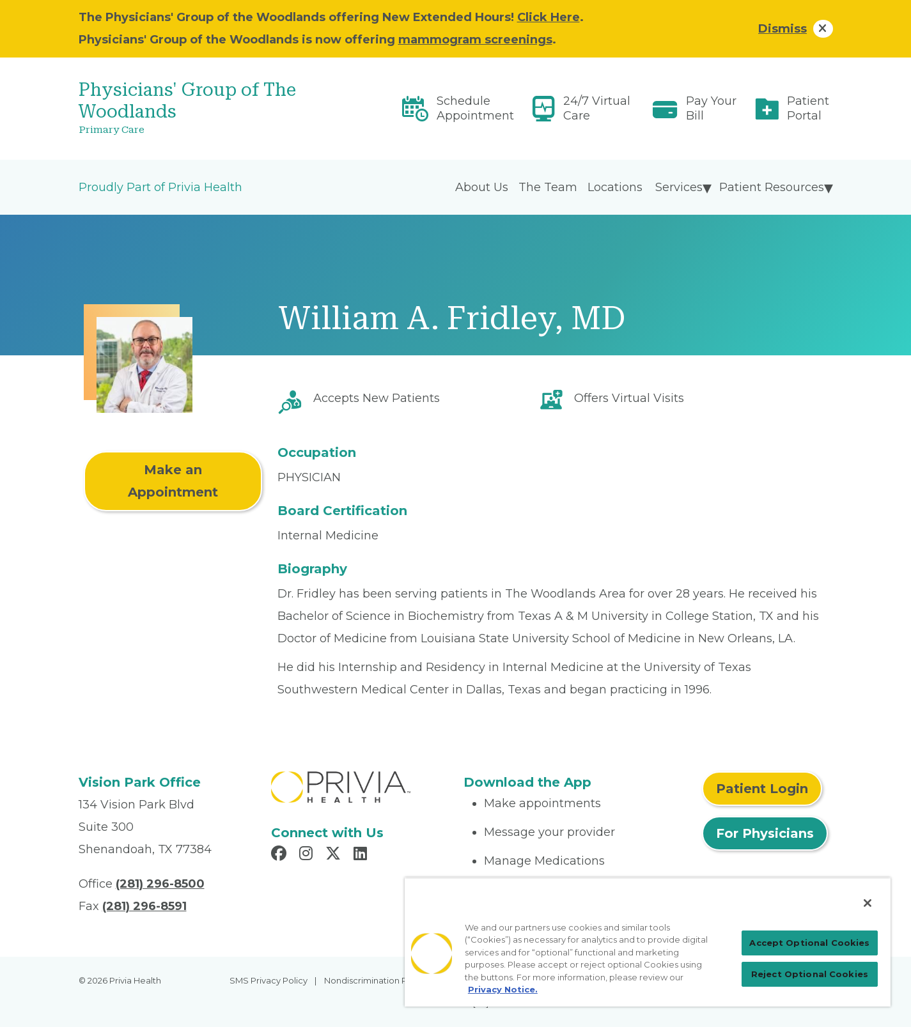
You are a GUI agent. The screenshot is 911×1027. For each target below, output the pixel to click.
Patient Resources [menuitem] (771, 187)
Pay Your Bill (711, 108)
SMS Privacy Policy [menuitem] (269, 980)
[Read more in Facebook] (280, 855)
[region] (648, 942)
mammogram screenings (475, 40)
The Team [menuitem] (547, 187)
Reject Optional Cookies (809, 974)
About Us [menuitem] (481, 187)
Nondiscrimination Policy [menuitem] (375, 980)
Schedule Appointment (475, 108)
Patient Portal (808, 108)
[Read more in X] (335, 855)
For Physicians (765, 833)
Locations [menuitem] (615, 187)
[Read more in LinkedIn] (362, 855)
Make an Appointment (173, 481)
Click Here (548, 17)
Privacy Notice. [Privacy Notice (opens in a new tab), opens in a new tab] (503, 989)
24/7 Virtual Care (596, 108)
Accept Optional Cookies (809, 943)
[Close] (867, 903)
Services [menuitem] (679, 187)
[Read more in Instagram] (307, 855)
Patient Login (762, 788)
